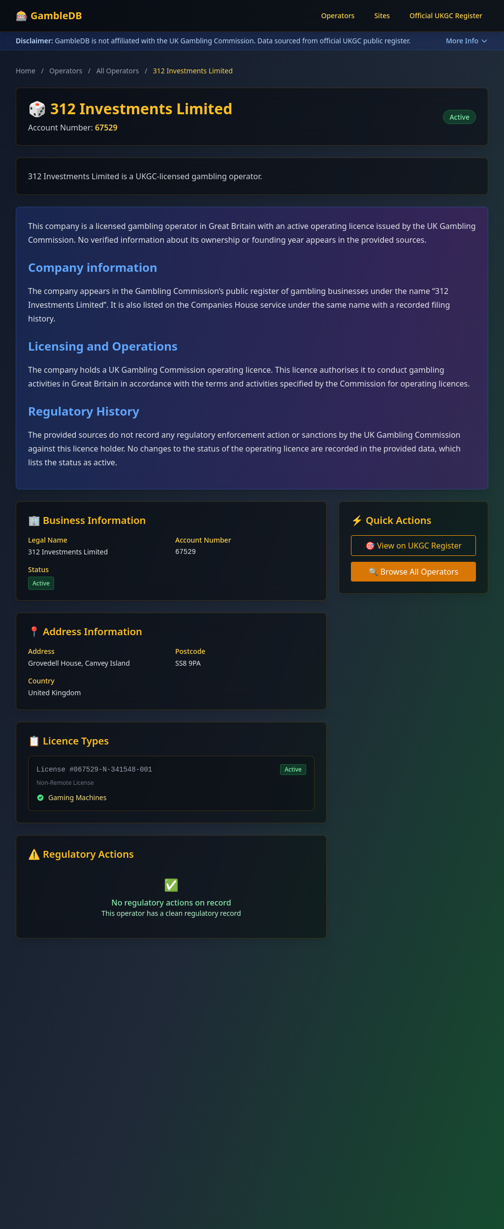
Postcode (190, 651)
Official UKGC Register (446, 15)
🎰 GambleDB (49, 15)
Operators (337, 15)
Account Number (203, 540)
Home (25, 70)
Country (41, 680)
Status (38, 569)
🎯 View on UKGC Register (413, 545)
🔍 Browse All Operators (414, 571)
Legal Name (47, 540)
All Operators (117, 70)
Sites (382, 15)
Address (41, 651)
